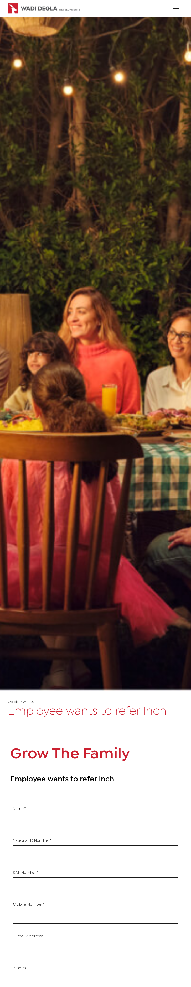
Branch (19, 968)
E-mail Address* (28, 936)
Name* (19, 809)
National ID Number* (32, 840)
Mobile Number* (29, 904)
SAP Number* (26, 872)
